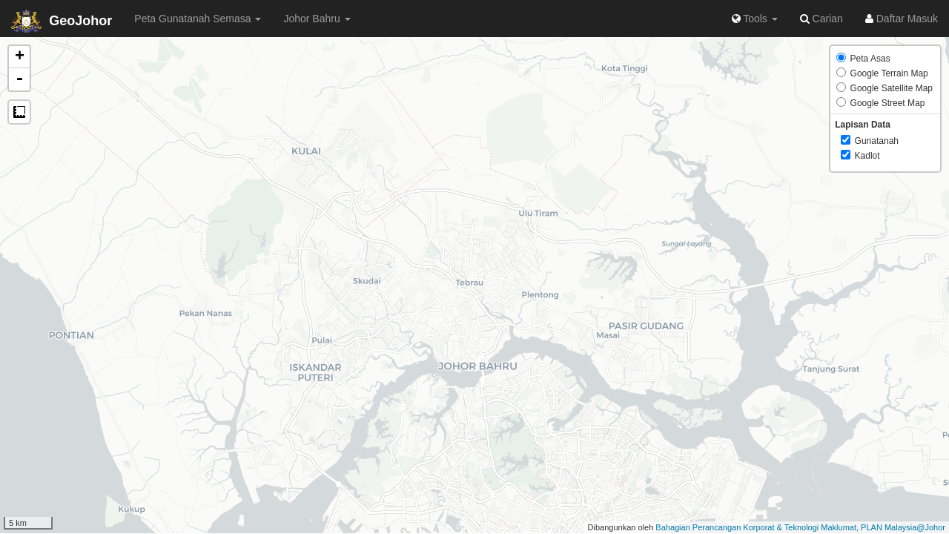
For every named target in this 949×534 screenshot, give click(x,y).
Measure (19, 112)
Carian (821, 18)
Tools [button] (755, 18)
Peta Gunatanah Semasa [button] (197, 18)
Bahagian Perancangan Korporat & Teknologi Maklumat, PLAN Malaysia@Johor (800, 527)
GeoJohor (61, 21)
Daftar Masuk (901, 18)
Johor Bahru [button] (316, 18)
